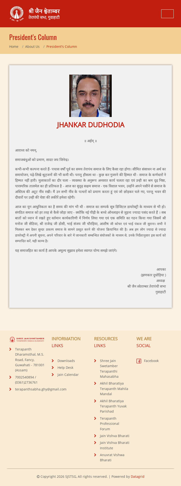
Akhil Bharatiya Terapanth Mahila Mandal (114, 388)
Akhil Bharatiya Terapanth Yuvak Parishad (113, 406)
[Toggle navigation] (167, 13)
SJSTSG (70, 476)
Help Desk (65, 367)
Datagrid (137, 476)
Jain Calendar (68, 374)
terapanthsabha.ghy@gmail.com (40, 389)
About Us (32, 46)
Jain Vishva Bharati (114, 436)
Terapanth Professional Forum (109, 423)
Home (13, 46)
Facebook (147, 360)
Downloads (66, 360)
